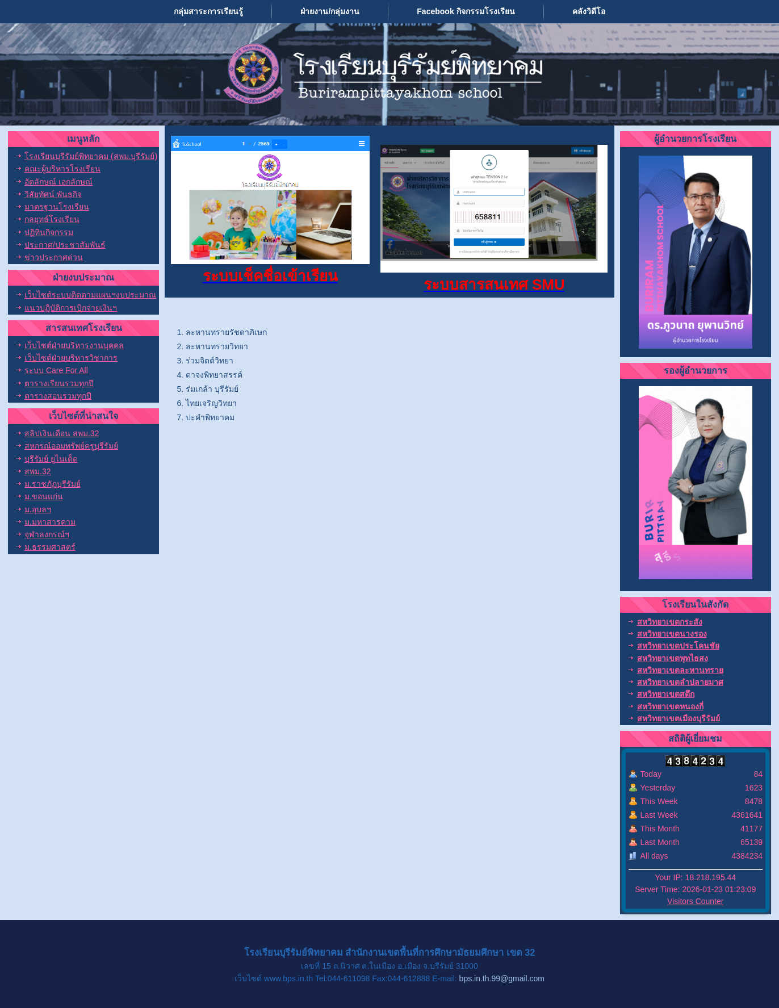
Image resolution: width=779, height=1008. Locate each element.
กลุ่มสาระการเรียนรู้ (208, 11)
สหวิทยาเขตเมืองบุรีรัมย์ (678, 718)
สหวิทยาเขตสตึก (665, 694)
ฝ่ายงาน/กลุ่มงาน (329, 11)
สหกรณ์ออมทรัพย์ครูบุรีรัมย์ (71, 445)
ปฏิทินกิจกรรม (48, 232)
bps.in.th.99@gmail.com (502, 978)
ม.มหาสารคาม (50, 521)
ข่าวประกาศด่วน (53, 257)
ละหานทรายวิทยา (217, 346)
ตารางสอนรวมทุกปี (57, 395)
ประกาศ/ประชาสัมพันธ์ (65, 244)
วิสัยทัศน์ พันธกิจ (53, 194)
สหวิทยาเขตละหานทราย (680, 670)
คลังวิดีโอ (588, 11)
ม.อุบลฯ (37, 509)
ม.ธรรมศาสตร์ (50, 546)
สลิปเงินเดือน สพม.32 (61, 433)
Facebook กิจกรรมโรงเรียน (465, 11)
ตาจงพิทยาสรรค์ (214, 374)
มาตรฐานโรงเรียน (56, 206)
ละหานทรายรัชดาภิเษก (226, 332)
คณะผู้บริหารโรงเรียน (62, 168)
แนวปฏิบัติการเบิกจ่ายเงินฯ (70, 307)
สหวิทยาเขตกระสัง (669, 621)
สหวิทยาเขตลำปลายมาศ (680, 682)
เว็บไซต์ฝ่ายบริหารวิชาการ (71, 357)
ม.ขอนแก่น (43, 496)
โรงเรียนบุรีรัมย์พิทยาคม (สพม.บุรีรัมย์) (90, 156)
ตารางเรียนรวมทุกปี (59, 383)
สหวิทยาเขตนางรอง (672, 633)
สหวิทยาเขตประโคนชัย (678, 645)
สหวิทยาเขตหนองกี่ (670, 706)
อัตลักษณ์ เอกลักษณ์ (58, 181)
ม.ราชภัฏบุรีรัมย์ (52, 483)
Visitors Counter (695, 901)
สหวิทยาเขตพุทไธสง (672, 658)
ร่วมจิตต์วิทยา (209, 360)
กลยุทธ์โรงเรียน (51, 219)
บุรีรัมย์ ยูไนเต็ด (51, 458)
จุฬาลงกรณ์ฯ (46, 534)
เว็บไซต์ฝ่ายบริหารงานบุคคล (74, 345)
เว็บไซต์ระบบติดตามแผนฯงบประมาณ (90, 294)
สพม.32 (37, 471)
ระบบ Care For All (56, 370)
